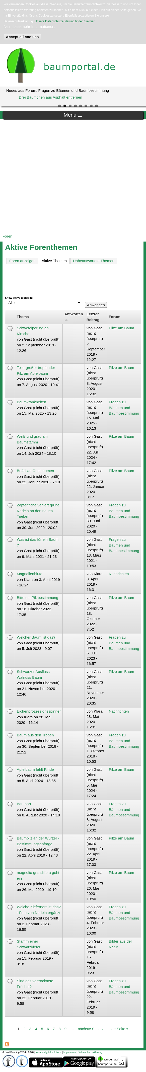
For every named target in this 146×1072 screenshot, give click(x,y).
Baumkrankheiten (31, 402)
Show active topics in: (19, 297)
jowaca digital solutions (48, 1052)
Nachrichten (119, 574)
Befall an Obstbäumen (35, 471)
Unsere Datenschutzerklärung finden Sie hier (64, 21)
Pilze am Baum (121, 328)
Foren (7, 236)
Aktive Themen (55, 260)
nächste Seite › (90, 1029)
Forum (114, 317)
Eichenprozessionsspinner (39, 711)
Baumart (24, 804)
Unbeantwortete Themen (93, 261)
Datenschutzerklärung (90, 1052)
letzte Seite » (117, 1029)
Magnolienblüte (29, 574)
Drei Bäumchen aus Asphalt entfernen (50, 97)
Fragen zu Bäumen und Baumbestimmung (124, 407)
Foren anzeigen (22, 261)
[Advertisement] (54, 176)
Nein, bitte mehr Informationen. (29, 26)
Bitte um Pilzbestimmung (37, 597)
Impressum (69, 1052)
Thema (23, 317)
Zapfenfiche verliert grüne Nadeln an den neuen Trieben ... (38, 510)
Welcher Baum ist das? (36, 637)
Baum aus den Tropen (35, 735)
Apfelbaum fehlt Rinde (35, 769)
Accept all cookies (22, 37)
